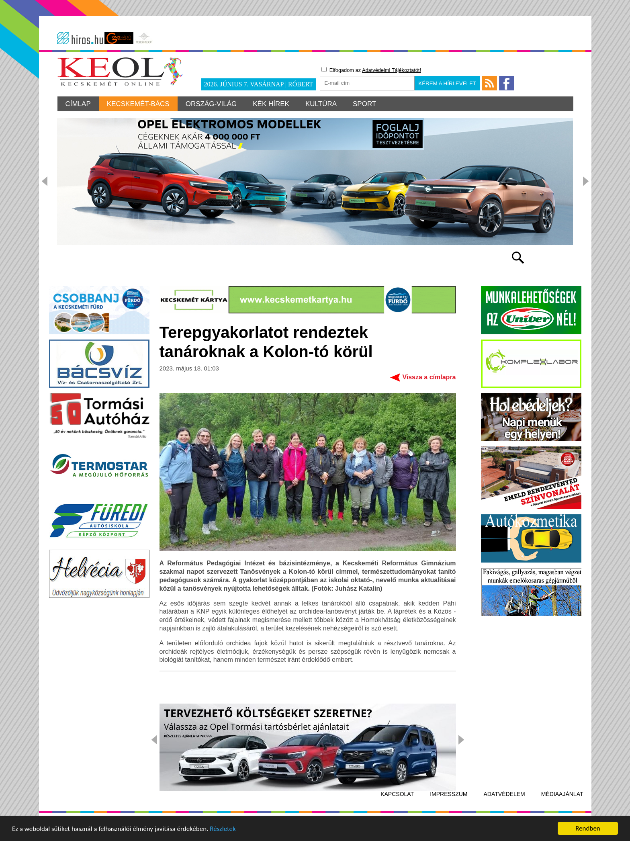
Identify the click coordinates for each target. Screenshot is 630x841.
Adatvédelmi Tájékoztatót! (391, 70)
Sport (364, 104)
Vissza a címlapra (429, 377)
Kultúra (321, 104)
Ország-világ (211, 104)
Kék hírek (271, 104)
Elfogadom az (371, 70)
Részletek (223, 830)
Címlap (78, 104)
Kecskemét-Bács (138, 104)
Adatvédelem (504, 794)
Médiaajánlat (562, 794)
